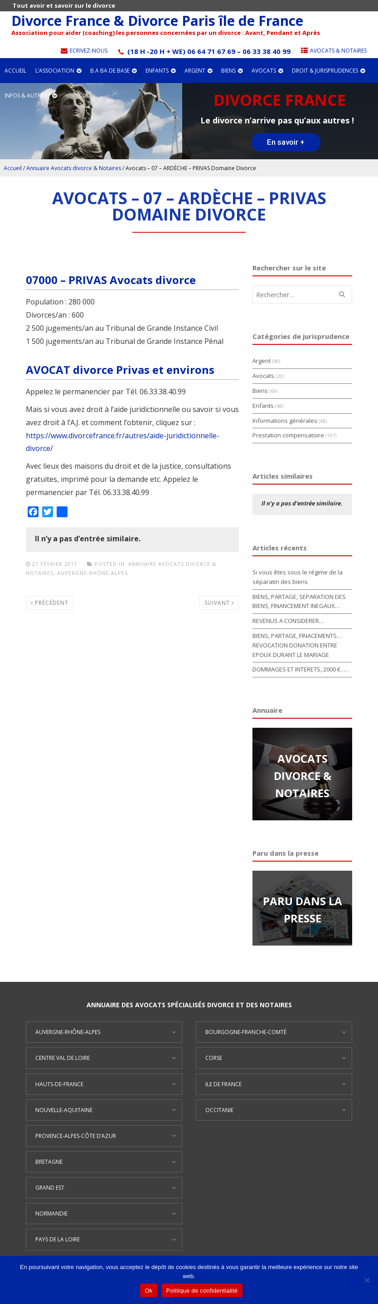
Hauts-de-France (59, 1084)
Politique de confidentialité (202, 1290)
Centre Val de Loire (62, 1058)
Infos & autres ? (31, 95)
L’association (58, 70)
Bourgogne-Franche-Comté (245, 1032)
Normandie (51, 1213)
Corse (213, 1058)
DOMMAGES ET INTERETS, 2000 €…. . (300, 669)
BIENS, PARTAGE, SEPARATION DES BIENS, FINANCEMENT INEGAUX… (299, 601)
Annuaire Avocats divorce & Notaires (73, 168)
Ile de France (223, 1084)
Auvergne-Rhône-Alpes (92, 572)
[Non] (366, 1279)
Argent (198, 70)
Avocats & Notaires (333, 50)
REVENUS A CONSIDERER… (288, 621)
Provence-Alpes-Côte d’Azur (75, 1136)
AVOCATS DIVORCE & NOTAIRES (302, 776)
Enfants (160, 70)
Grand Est (49, 1187)
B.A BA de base (113, 70)
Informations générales (284, 421)
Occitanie (219, 1110)
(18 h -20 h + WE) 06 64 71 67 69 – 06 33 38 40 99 (203, 51)
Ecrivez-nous (83, 50)
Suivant (219, 603)
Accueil (15, 70)
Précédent (49, 603)
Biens (231, 70)
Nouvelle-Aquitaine (63, 1110)
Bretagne (49, 1162)
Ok (148, 1290)
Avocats (267, 70)
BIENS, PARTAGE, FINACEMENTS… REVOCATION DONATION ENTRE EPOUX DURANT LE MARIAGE (297, 645)
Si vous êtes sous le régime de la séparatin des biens (297, 577)
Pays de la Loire (57, 1239)
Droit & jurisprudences (328, 70)
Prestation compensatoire (288, 435)
